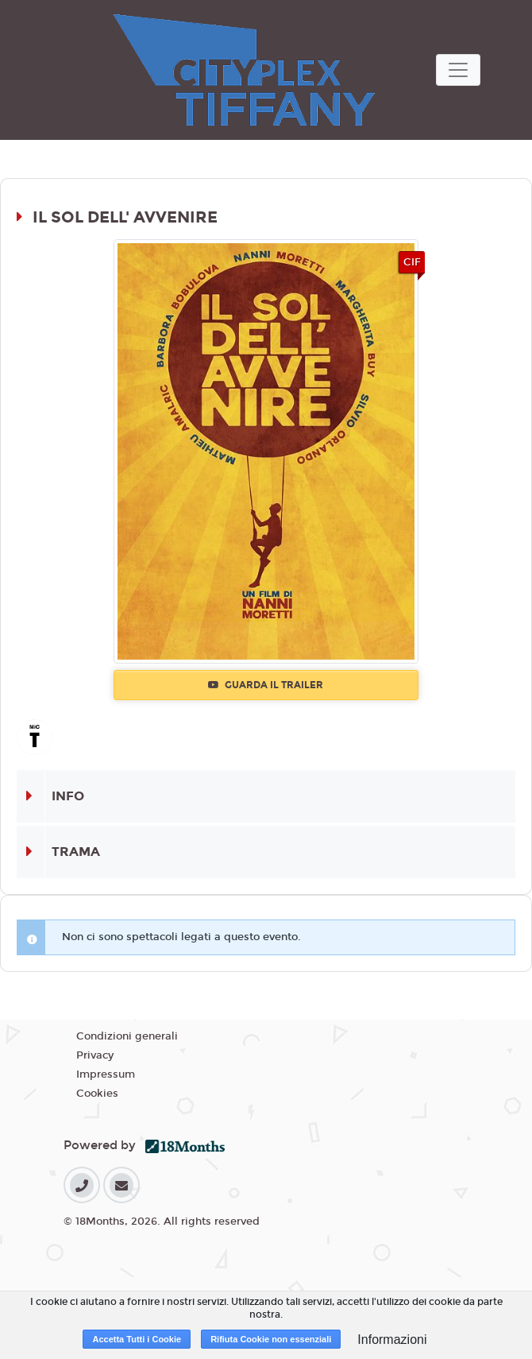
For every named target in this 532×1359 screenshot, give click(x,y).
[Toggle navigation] (458, 70)
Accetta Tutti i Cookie (136, 1339)
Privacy (95, 1055)
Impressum (105, 1074)
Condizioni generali (127, 1036)
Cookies (97, 1093)
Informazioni (391, 1339)
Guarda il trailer (265, 685)
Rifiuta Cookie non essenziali (270, 1339)
